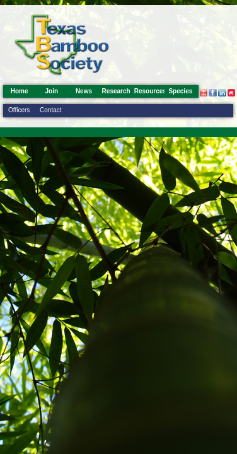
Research (116, 91)
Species (180, 91)
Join (52, 91)
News (84, 91)
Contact (50, 110)
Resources (150, 91)
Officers (19, 110)
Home (19, 91)
